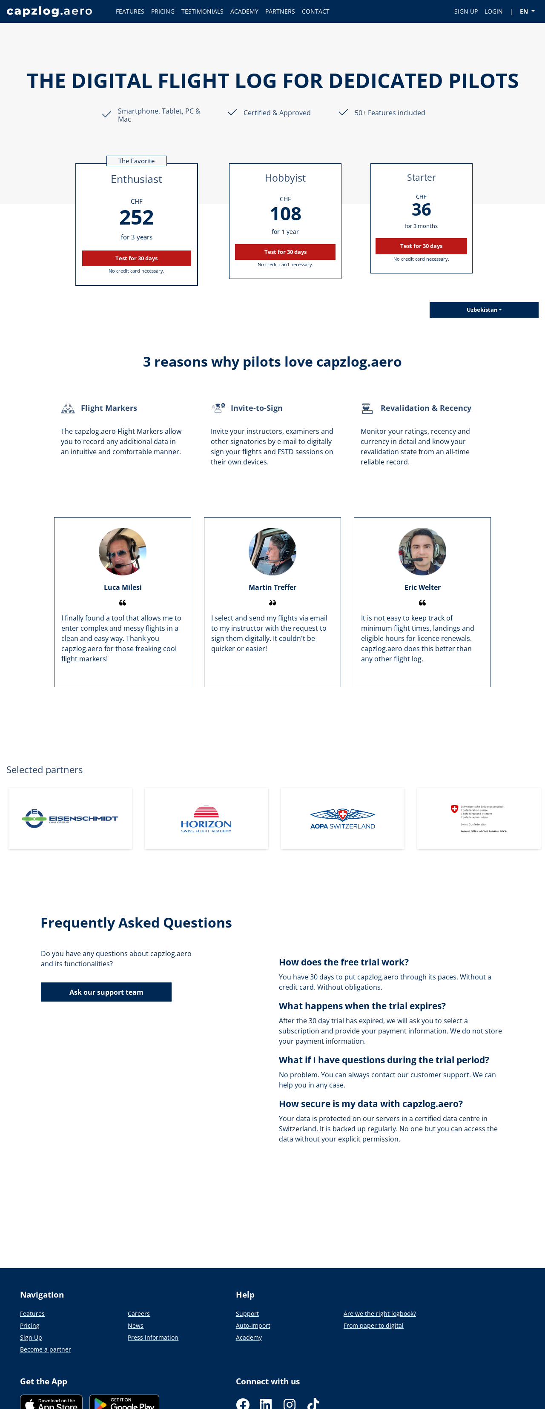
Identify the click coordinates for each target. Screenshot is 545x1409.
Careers (139, 1313)
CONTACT (316, 11)
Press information (153, 1337)
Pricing (30, 1325)
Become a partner (45, 1349)
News (135, 1325)
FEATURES (130, 11)
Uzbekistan (482, 309)
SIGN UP (466, 11)
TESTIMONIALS (202, 11)
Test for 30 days (136, 258)
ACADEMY (244, 11)
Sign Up (31, 1337)
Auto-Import (253, 1325)
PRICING (163, 11)
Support (247, 1313)
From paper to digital (374, 1325)
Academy (249, 1337)
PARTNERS (280, 11)
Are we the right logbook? (380, 1313)
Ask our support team (106, 992)
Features (32, 1313)
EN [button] (525, 11)
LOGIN (494, 11)
